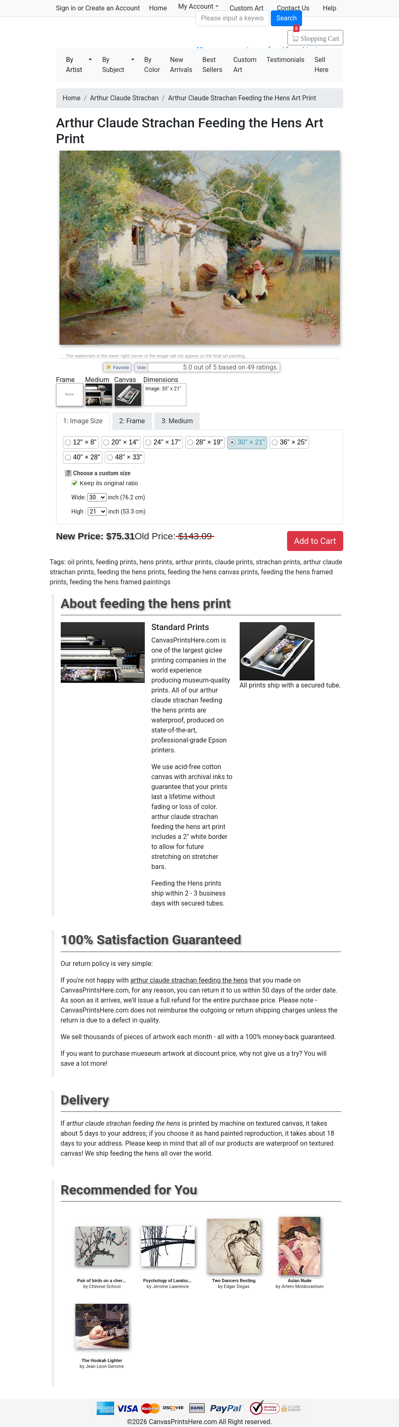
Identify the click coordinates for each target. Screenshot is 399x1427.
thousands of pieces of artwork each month (147, 1037)
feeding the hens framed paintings (119, 582)
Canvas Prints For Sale (116, 33)
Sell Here (322, 65)
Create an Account (112, 8)
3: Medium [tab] (177, 421)
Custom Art (245, 65)
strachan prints (278, 562)
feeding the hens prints (131, 572)
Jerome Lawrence (171, 1286)
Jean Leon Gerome (105, 1366)
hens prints (155, 562)
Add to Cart (315, 541)
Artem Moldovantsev (302, 1286)
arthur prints (193, 562)
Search (286, 18)
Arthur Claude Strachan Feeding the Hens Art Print (242, 98)
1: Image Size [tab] (83, 421)
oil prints (80, 562)
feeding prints (116, 562)
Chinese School (105, 1286)
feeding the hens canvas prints (213, 572)
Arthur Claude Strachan (124, 98)
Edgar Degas (237, 1286)
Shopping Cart (316, 36)
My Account (198, 6)
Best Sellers (213, 65)
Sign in (66, 8)
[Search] (232, 18)
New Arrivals (181, 65)
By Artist (74, 65)
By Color (152, 65)
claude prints (234, 562)
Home (158, 8)
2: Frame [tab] (132, 421)
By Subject (113, 65)
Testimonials (285, 60)
